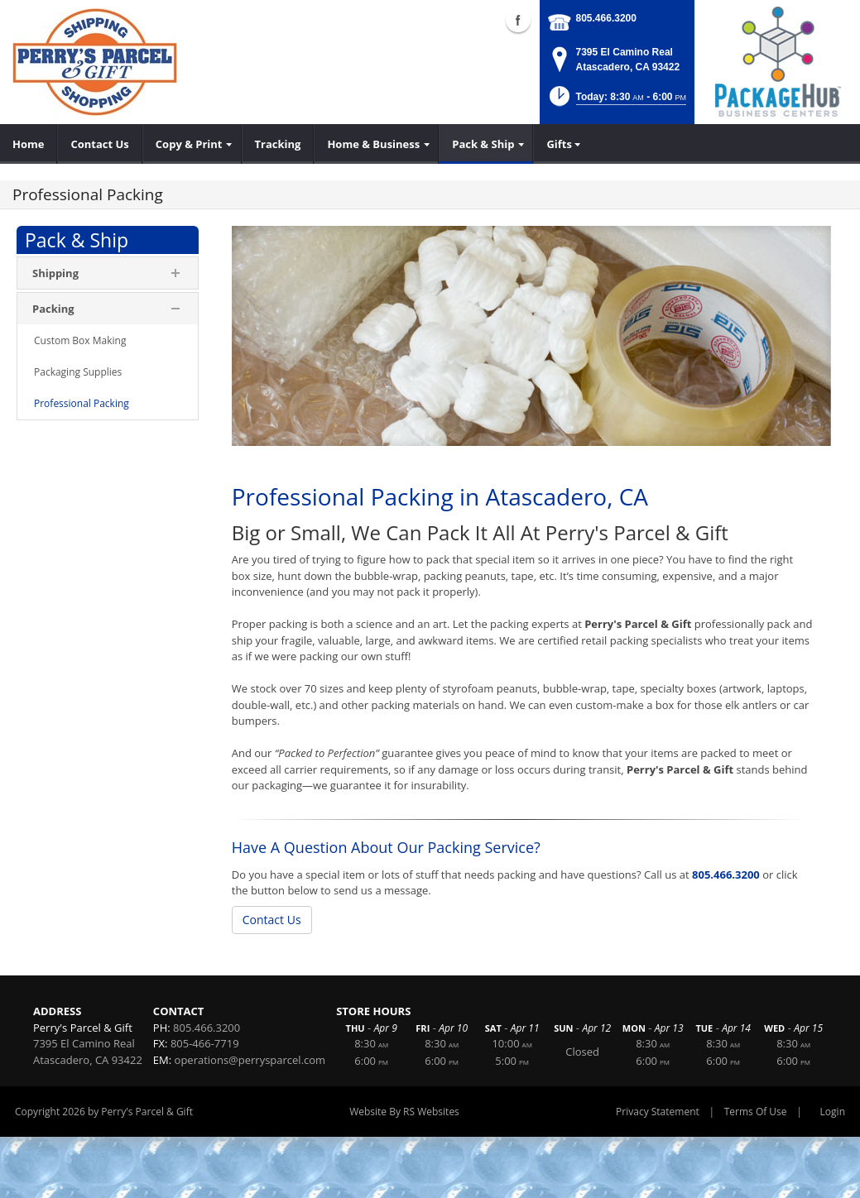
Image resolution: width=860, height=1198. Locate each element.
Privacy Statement (657, 1112)
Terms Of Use (755, 1112)
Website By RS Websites (404, 1112)
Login (832, 1112)
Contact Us (272, 919)
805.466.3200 (606, 18)
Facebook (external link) (518, 19)
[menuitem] (28, 144)
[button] (616, 101)
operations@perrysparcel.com (250, 1059)
